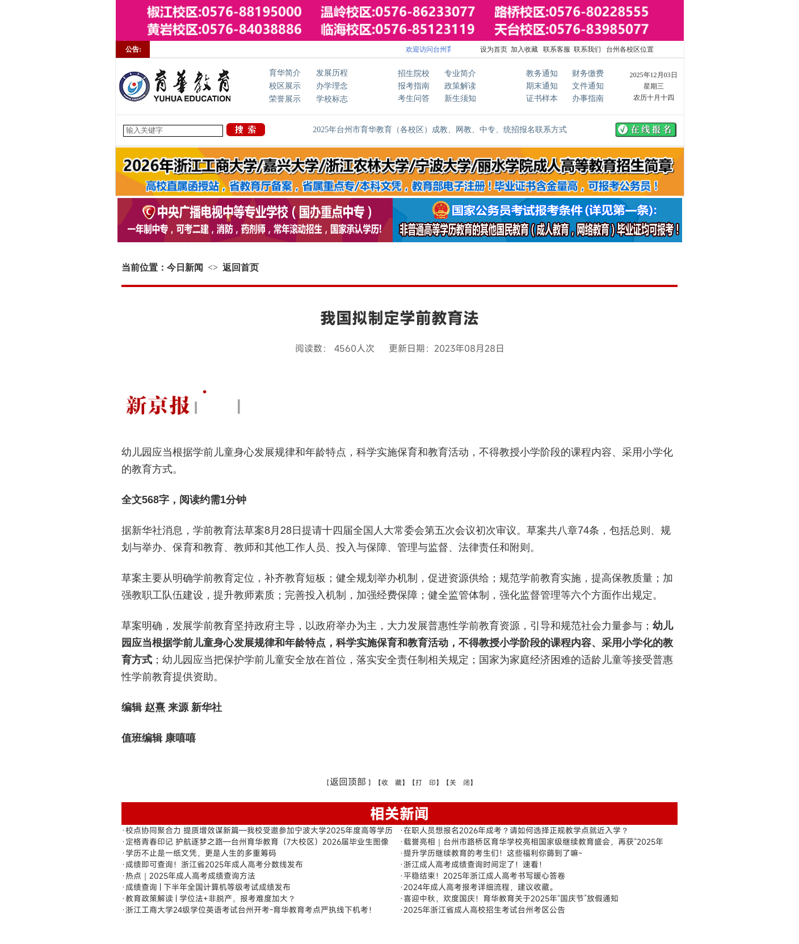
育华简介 (285, 73)
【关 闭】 (460, 782)
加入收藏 (524, 49)
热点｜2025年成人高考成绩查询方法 (190, 875)
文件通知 (588, 86)
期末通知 (542, 86)
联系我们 (587, 49)
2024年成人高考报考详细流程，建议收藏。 (480, 887)
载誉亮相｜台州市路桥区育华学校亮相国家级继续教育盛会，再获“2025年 (533, 841)
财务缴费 (588, 73)
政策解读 (460, 86)
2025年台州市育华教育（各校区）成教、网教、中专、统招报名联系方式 (440, 129)
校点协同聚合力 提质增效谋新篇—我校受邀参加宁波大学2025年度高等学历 (259, 830)
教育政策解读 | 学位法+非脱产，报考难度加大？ (210, 898)
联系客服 (555, 49)
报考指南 (414, 86)
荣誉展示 (285, 99)
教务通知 (542, 73)
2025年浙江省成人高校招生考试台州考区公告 (484, 909)
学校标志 (332, 99)
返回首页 (240, 267)
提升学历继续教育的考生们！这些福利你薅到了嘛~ (492, 853)
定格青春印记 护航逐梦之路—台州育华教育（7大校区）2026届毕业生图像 (257, 841)
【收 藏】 (392, 782)
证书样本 (542, 98)
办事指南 (588, 98)
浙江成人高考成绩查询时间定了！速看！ (474, 864)
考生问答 (414, 98)
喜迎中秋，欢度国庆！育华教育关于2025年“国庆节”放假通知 (511, 898)
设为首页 (493, 49)
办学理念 (332, 86)
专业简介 (460, 73)
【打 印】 (426, 782)
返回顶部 (348, 782)
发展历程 (332, 73)
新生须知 (460, 98)
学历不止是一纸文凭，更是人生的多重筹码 (200, 853)
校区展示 (285, 86)
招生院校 (414, 73)
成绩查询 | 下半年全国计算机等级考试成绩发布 (208, 887)
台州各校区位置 (629, 49)
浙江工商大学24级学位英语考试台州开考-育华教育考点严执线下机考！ (250, 909)
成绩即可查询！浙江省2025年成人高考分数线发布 (214, 864)
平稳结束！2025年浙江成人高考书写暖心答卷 (484, 875)
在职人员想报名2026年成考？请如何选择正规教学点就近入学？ (516, 830)
